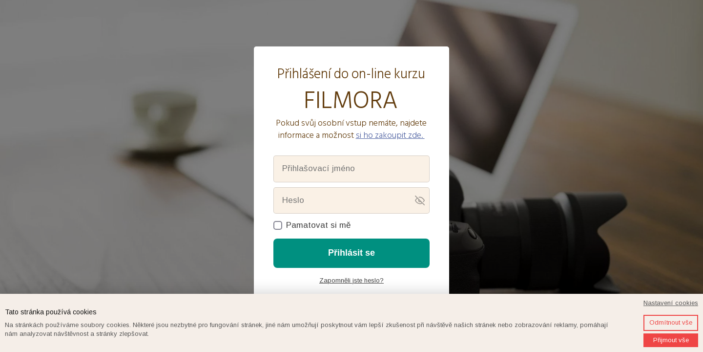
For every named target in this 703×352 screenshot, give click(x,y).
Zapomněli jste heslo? (351, 280)
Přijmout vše (671, 340)
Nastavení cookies (670, 303)
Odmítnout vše (670, 322)
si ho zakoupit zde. (390, 135)
